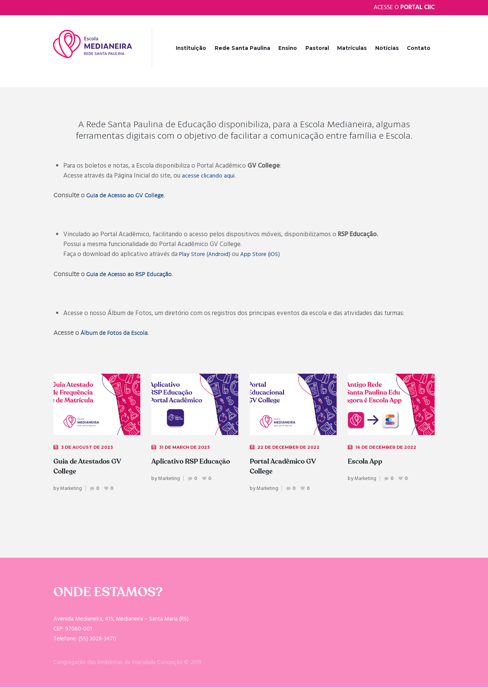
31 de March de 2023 (186, 448)
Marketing (72, 489)
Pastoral (317, 48)
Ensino (287, 48)
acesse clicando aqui (209, 176)
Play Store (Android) (206, 255)
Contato (418, 48)
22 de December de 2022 (290, 448)
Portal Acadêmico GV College (287, 467)
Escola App (367, 462)
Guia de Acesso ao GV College (129, 196)
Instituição (191, 48)
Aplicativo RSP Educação (177, 467)
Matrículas (352, 48)
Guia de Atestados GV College (90, 467)
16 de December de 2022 (387, 448)
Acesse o (404, 8)
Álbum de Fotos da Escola (117, 334)
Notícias (387, 48)
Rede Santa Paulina (242, 48)
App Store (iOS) (265, 255)
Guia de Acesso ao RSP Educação (133, 275)
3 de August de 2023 (89, 448)
